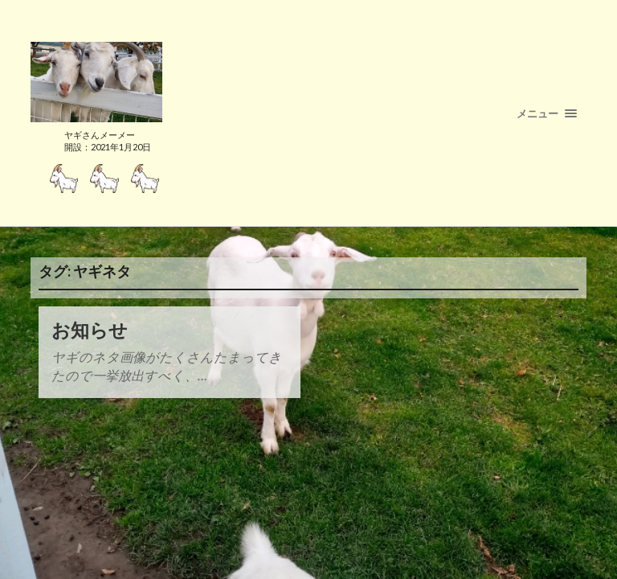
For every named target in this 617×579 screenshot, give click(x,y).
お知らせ (89, 330)
